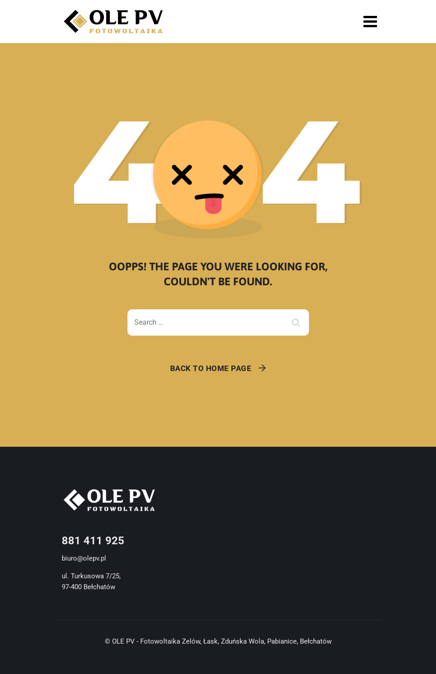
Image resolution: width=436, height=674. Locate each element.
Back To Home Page (211, 368)
